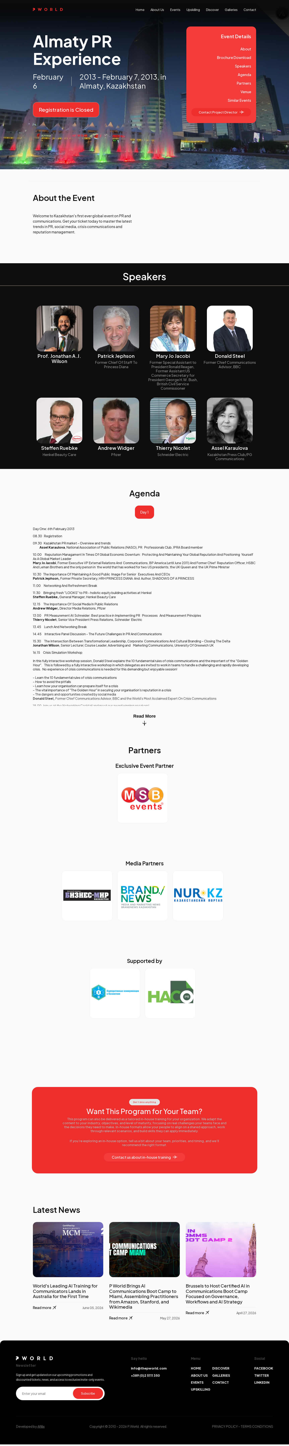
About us (157, 10)
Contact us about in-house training (144, 1158)
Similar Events (239, 100)
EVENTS (197, 1384)
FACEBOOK (263, 1370)
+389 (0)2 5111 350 (145, 1377)
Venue (246, 91)
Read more (45, 1309)
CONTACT (220, 1384)
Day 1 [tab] (144, 513)
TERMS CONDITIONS (257, 1428)
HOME (196, 1370)
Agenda (244, 74)
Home (140, 10)
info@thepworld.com (149, 1370)
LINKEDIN (261, 1384)
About (245, 49)
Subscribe (88, 1395)
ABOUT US (199, 1377)
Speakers (243, 66)
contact (250, 10)
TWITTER (261, 1377)
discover (212, 10)
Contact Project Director (221, 112)
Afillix (41, 1428)
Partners (244, 83)
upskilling (193, 10)
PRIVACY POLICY (225, 1428)
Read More (144, 721)
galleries (231, 10)
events (175, 10)
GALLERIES (221, 1377)
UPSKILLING (200, 1391)
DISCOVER (220, 1370)
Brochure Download (234, 57)
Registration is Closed (66, 109)
